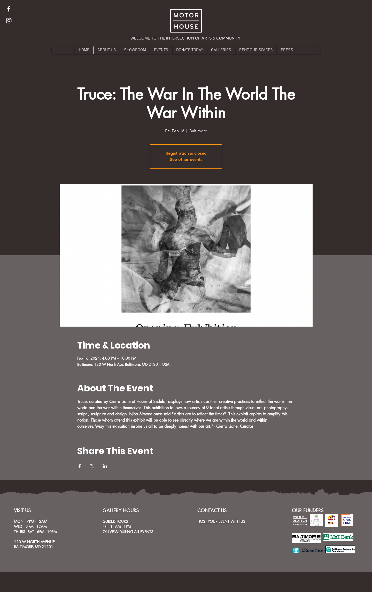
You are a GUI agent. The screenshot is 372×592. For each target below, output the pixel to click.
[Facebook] (8, 8)
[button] (186, 38)
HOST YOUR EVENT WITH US (221, 521)
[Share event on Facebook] (79, 466)
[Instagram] (8, 20)
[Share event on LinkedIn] (105, 466)
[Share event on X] (92, 466)
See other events (186, 159)
